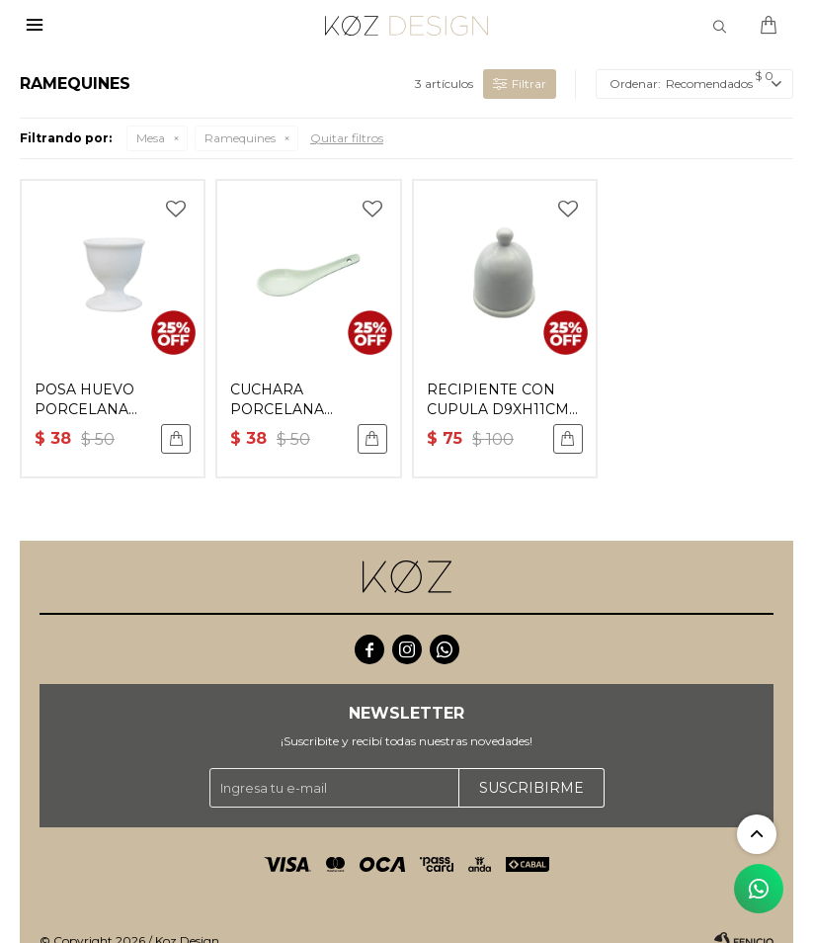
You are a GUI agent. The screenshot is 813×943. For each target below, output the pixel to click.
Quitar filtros (346, 137)
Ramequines (240, 137)
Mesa (150, 137)
